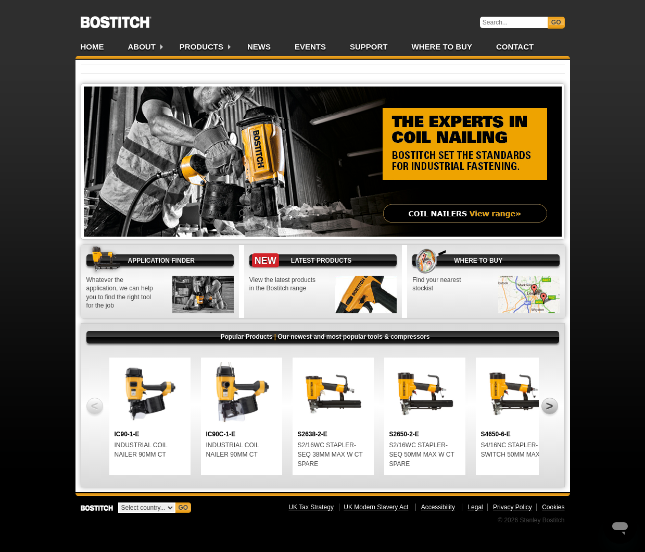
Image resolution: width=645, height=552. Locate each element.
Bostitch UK (116, 18)
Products (201, 46)
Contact (515, 46)
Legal (475, 507)
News (259, 46)
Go (556, 22)
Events (310, 46)
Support (369, 46)
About (142, 46)
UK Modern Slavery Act (376, 507)
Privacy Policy (512, 507)
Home (92, 46)
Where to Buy (442, 46)
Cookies (553, 507)
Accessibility (438, 507)
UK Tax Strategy (310, 507)
